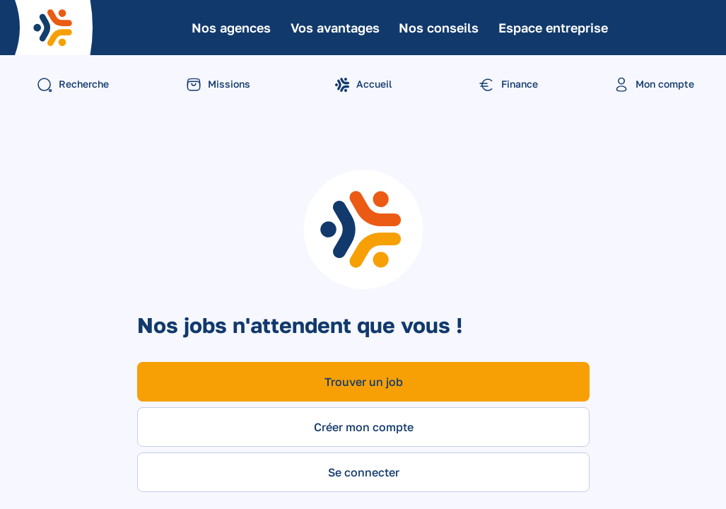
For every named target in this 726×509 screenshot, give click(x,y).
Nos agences (231, 27)
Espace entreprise (553, 27)
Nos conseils (439, 27)
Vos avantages (335, 27)
